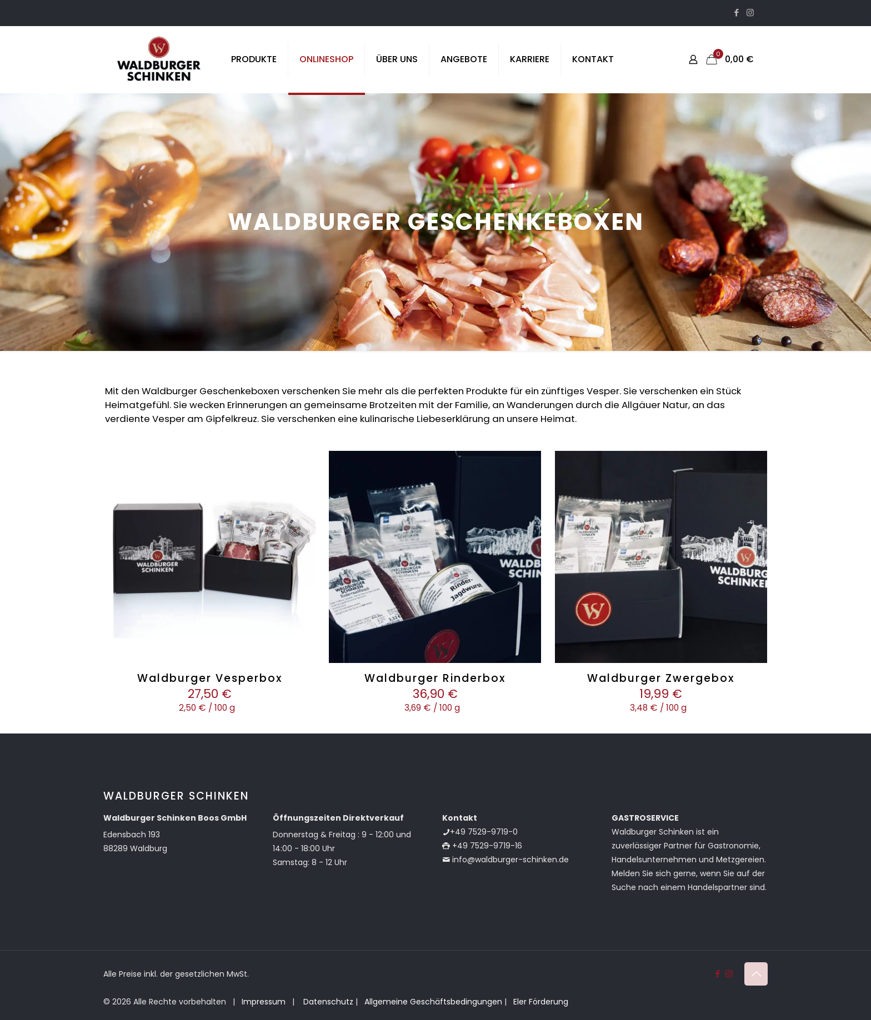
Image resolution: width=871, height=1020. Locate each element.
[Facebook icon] (736, 12)
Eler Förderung (540, 1001)
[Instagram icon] (750, 12)
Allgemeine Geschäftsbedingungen (433, 1001)
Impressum (264, 1001)
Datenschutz (327, 1001)
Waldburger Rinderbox (434, 678)
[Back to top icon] (756, 974)
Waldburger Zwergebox (660, 678)
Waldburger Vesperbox (209, 678)
